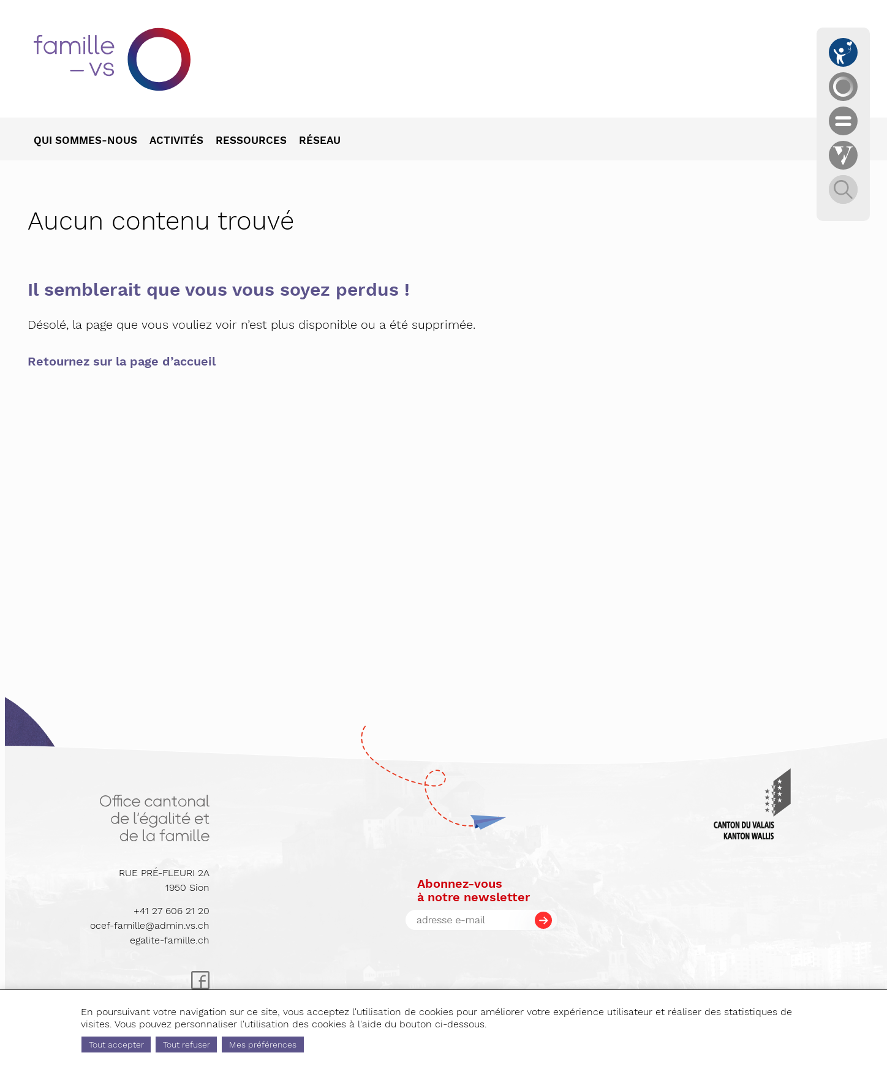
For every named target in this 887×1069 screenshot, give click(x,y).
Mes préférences (262, 1044)
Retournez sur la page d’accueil (122, 361)
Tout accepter (116, 1044)
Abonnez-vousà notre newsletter (473, 890)
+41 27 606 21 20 (171, 911)
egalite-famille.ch (169, 940)
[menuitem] (91, 141)
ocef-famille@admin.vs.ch (149, 925)
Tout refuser (186, 1044)
